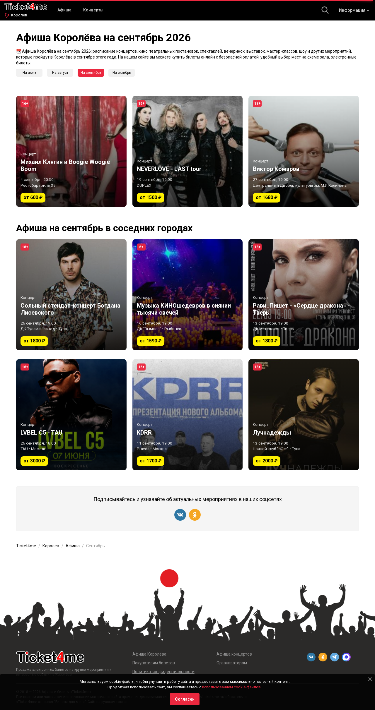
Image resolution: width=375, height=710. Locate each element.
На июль (29, 73)
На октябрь (121, 73)
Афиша (64, 10)
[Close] (370, 679)
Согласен (185, 699)
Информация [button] (354, 10)
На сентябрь (91, 73)
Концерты (93, 10)
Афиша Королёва (149, 654)
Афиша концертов (234, 654)
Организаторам (232, 663)
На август (60, 73)
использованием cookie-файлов (231, 687)
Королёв (19, 15)
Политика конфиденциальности (163, 671)
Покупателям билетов (153, 663)
